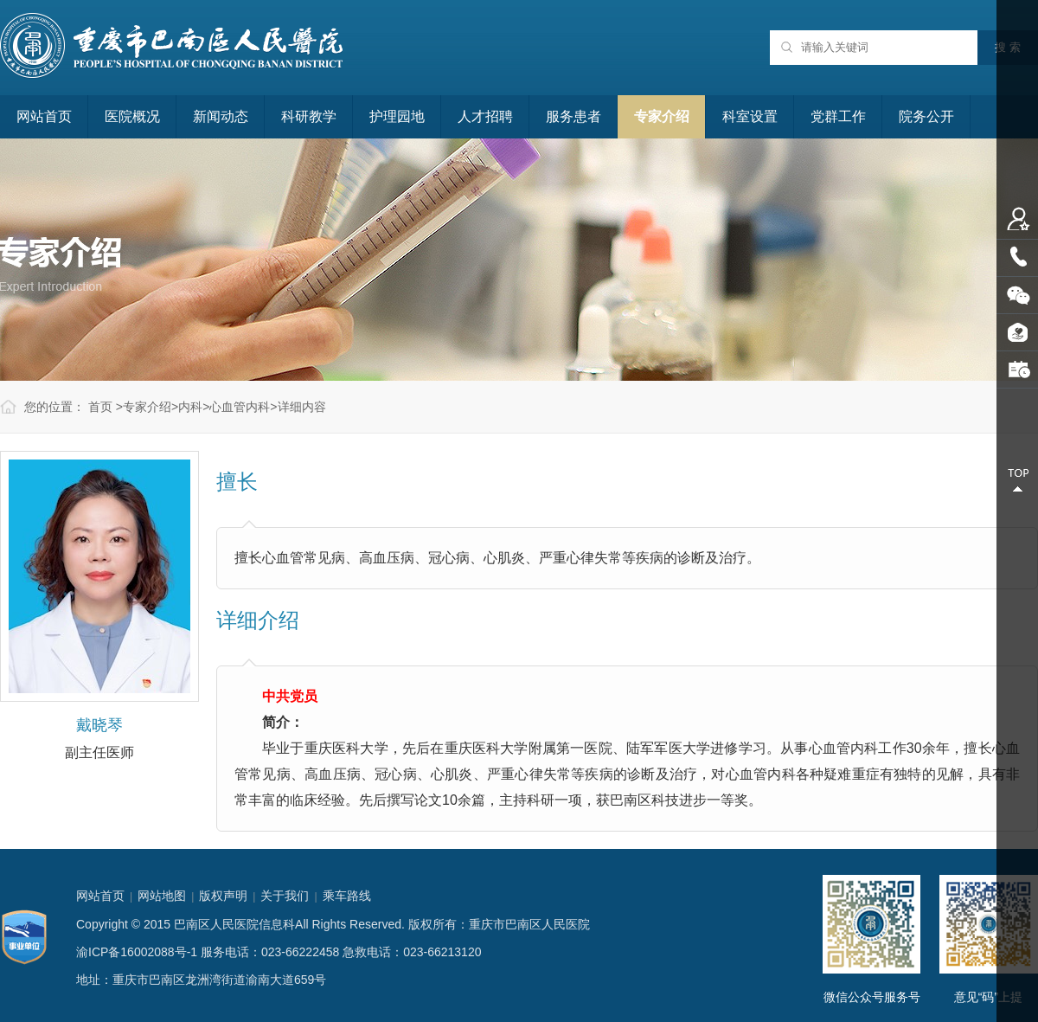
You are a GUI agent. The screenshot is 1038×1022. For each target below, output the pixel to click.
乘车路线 (347, 896)
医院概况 (132, 116)
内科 (190, 407)
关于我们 (284, 896)
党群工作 (838, 116)
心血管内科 (239, 407)
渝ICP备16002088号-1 (136, 952)
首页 (100, 407)
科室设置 (750, 116)
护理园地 (397, 116)
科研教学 (308, 116)
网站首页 (44, 116)
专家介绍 (661, 116)
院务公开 (926, 116)
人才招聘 (485, 116)
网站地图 (162, 896)
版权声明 (223, 896)
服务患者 (573, 116)
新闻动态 (220, 116)
